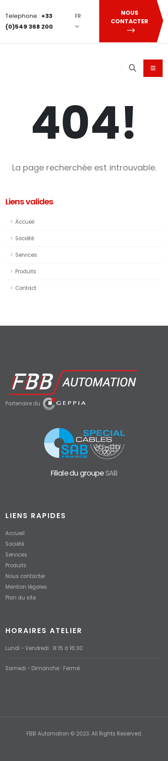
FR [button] (78, 21)
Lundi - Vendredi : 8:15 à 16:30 (44, 648)
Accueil (24, 221)
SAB (111, 473)
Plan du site (20, 597)
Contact (25, 288)
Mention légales (26, 587)
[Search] (132, 68)
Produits (25, 271)
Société (24, 238)
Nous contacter (25, 576)
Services (26, 255)
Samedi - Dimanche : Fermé (42, 668)
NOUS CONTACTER (131, 21)
